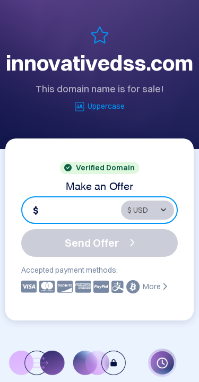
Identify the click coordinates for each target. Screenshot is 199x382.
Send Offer (100, 242)
